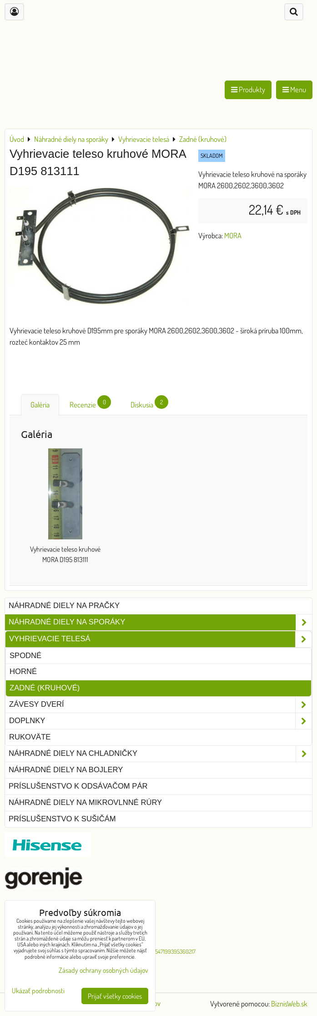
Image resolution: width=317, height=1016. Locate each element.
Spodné (25, 655)
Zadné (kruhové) (45, 688)
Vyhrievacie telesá (160, 639)
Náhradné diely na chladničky (160, 754)
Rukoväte (29, 737)
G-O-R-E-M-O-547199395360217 (158, 951)
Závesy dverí (160, 705)
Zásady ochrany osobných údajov (103, 970)
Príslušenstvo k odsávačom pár (78, 786)
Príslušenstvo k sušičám (62, 819)
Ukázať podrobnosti (38, 991)
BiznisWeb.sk (289, 1003)
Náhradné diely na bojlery (66, 769)
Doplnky (160, 721)
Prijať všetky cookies (115, 996)
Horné (23, 671)
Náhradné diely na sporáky (160, 622)
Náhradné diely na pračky (64, 605)
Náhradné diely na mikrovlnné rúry (85, 802)
